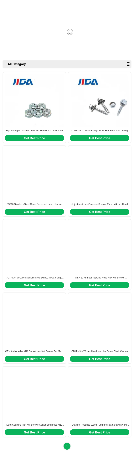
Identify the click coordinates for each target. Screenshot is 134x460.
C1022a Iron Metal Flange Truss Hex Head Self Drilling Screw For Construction (99, 130)
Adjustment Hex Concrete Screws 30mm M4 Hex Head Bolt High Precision (99, 204)
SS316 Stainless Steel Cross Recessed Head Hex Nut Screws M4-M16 (34, 204)
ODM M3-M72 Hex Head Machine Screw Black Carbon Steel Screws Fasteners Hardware (99, 351)
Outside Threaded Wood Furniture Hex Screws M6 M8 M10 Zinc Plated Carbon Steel (99, 425)
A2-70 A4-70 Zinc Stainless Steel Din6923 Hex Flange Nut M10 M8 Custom (34, 277)
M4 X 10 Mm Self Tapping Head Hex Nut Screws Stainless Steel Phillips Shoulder (100, 277)
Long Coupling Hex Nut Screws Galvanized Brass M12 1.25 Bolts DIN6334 (34, 425)
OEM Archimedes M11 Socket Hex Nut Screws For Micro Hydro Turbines (34, 351)
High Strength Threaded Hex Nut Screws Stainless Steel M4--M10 (34, 130)
